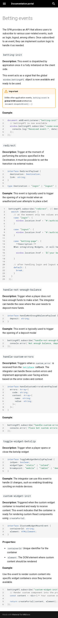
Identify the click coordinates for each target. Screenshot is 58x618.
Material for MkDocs (21, 614)
